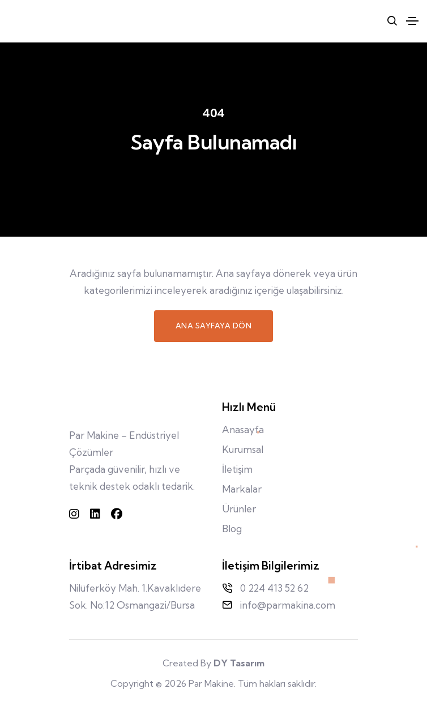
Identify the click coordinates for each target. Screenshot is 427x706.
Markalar (242, 489)
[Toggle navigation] (412, 21)
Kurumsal (242, 449)
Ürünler (239, 509)
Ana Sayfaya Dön (214, 325)
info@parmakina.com (287, 605)
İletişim (237, 469)
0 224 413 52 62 (274, 588)
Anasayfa (243, 429)
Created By (213, 663)
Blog (232, 528)
